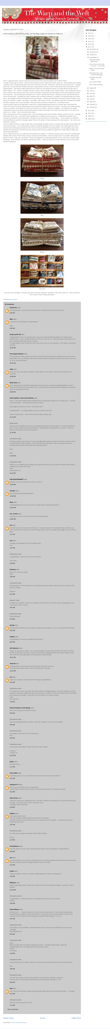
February (93, 104)
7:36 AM (12, 701)
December (93, 49)
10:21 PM (13, 657)
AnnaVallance (14, 846)
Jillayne (12, 813)
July (91, 91)
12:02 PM (13, 484)
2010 (89, 113)
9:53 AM (12, 738)
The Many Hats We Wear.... (95, 78)
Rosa (11, 502)
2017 (89, 33)
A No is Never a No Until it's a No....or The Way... (97, 65)
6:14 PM (12, 619)
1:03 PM (12, 953)
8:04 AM (12, 713)
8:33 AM (12, 313)
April (91, 99)
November (93, 52)
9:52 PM (12, 642)
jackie (12, 761)
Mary (11, 319)
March (92, 101)
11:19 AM (13, 432)
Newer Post (8, 1018)
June (91, 93)
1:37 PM (12, 548)
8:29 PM (12, 851)
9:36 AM (12, 969)
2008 (89, 119)
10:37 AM (13, 755)
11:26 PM (13, 671)
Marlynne (13, 882)
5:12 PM (12, 994)
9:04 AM (12, 724)
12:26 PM (13, 496)
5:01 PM (12, 607)
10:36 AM (13, 376)
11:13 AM (13, 417)
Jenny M (12, 663)
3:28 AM (12, 807)
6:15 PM (12, 630)
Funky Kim (13, 307)
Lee (11, 540)
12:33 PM (13, 507)
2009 (89, 116)
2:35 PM (12, 576)
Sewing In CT (14, 784)
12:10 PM (13, 890)
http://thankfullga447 (16, 479)
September (93, 57)
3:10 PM (12, 876)
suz (11, 525)
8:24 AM (12, 934)
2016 (89, 36)
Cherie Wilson (14, 909)
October (92, 54)
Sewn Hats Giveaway (96, 84)
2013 (89, 44)
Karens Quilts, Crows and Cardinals (22, 398)
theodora (13, 569)
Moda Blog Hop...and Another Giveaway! (96, 74)
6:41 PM (12, 919)
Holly (11, 369)
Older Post (76, 1018)
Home (42, 1018)
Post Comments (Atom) (19, 1022)
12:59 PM (13, 519)
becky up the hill (15, 334)
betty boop (13, 382)
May (91, 96)
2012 (89, 47)
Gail (11, 988)
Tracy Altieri (14, 773)
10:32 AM (13, 363)
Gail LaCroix (14, 798)
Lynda (12, 871)
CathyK (12, 637)
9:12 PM (12, 865)
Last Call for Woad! (95, 82)
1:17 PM (12, 534)
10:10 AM (13, 347)
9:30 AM (12, 328)
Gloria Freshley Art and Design (20, 708)
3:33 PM (12, 903)
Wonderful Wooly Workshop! (94, 60)
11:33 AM (13, 473)
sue (11, 857)
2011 (89, 110)
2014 (89, 41)
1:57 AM (12, 1005)
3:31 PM (12, 824)
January (92, 107)
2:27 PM (12, 778)
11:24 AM (13, 456)
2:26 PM (12, 563)
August (92, 88)
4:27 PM (12, 840)
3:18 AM (12, 682)
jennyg (12, 625)
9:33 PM (12, 982)
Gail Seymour (14, 648)
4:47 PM (12, 594)
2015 (89, 38)
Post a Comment (13, 1009)
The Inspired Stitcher (17, 354)
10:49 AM (13, 392)
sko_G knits (14, 514)
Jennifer (12, 491)
